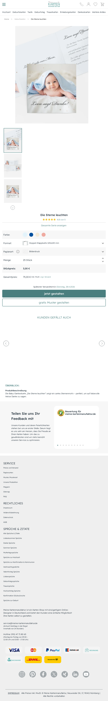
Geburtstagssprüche (11, 581)
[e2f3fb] (25, 234)
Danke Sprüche (9, 543)
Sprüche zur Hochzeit (11, 557)
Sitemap (6, 492)
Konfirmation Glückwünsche (14, 596)
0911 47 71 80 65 (18, 634)
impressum (13, 693)
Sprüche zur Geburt (10, 600)
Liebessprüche (9, 576)
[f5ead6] (37, 234)
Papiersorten (8, 473)
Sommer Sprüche (10, 548)
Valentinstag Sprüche (11, 572)
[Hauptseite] (54, 4)
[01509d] (31, 234)
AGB (5, 522)
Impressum (7, 508)
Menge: (7, 260)
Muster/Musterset (10, 477)
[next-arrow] (102, 351)
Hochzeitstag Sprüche (11, 591)
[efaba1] (43, 234)
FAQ (5, 496)
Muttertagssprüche (10, 552)
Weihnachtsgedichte (11, 567)
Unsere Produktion (10, 482)
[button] (72, 32)
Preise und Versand (10, 468)
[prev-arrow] (6, 351)
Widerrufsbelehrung (11, 512)
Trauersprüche (8, 586)
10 (83, 445)
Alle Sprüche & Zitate (11, 533)
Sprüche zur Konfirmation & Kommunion (18, 562)
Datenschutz (8, 517)
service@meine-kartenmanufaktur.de (20, 623)
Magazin (6, 487)
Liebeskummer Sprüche (12, 538)
